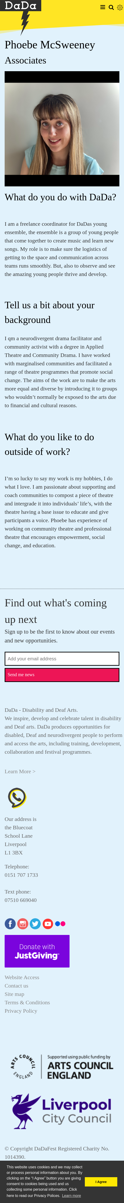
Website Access (22, 977)
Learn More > (20, 771)
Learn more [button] (71, 1196)
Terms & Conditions (27, 1002)
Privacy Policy (21, 1011)
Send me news (21, 674)
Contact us (16, 986)
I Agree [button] (101, 1182)
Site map (14, 994)
